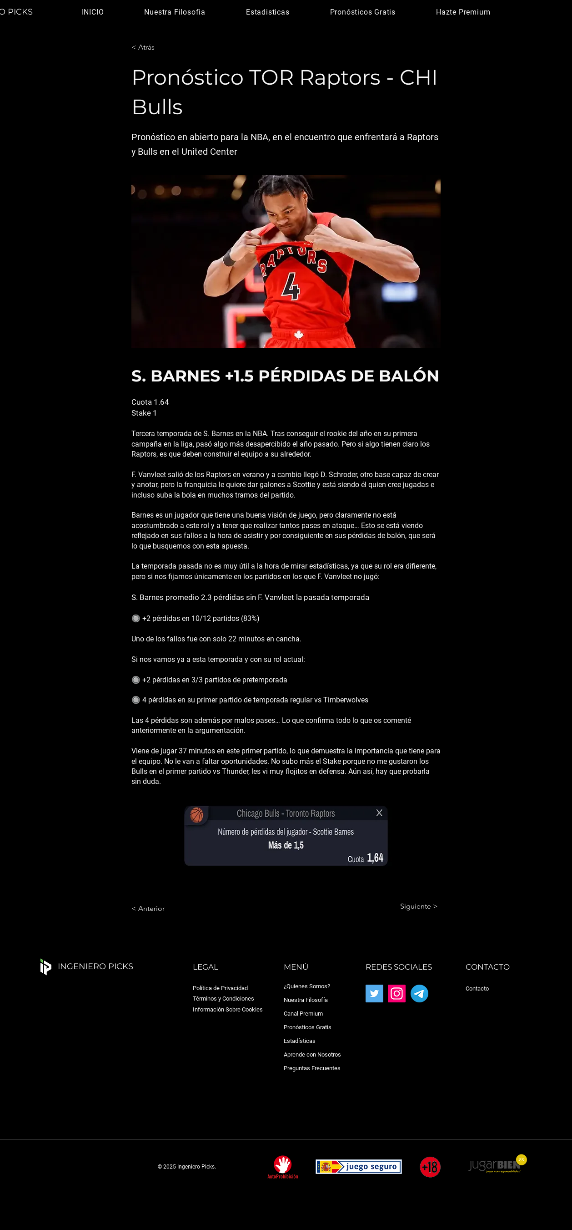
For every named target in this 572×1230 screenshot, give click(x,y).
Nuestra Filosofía (306, 999)
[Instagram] (397, 993)
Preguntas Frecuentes (312, 1068)
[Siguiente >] (415, 906)
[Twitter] (374, 993)
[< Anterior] (161, 909)
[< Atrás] (161, 47)
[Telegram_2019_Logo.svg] (419, 993)
